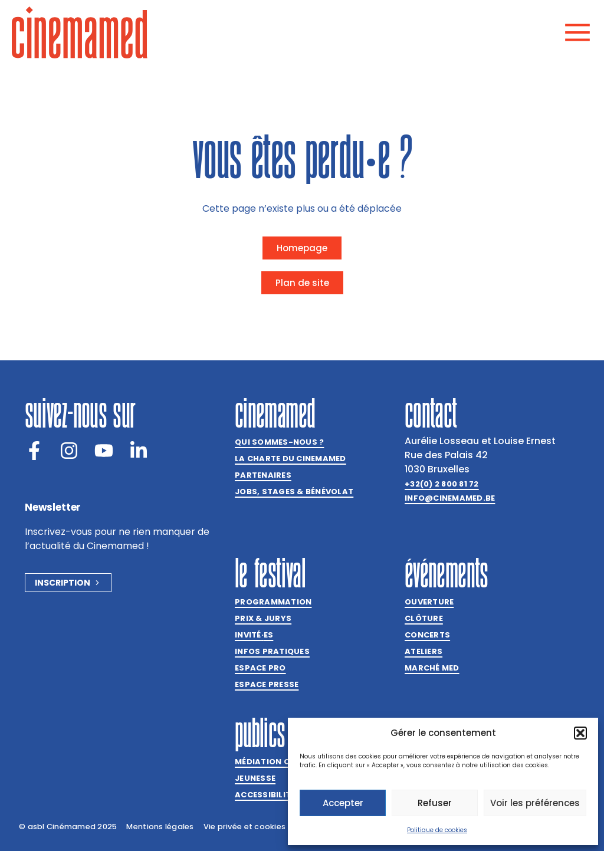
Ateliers (423, 651)
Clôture (424, 618)
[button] (580, 733)
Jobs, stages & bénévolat (294, 491)
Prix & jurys (263, 618)
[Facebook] (34, 450)
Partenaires (263, 475)
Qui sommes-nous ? (279, 442)
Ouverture (429, 601)
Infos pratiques (272, 651)
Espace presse (266, 684)
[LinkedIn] (138, 450)
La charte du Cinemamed (290, 458)
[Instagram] (69, 450)
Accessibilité (265, 794)
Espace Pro (260, 667)
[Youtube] (103, 450)
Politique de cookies (437, 830)
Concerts (427, 634)
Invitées (254, 635)
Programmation (273, 601)
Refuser (435, 803)
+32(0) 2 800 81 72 (442, 483)
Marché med (432, 667)
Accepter (343, 803)
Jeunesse (255, 778)
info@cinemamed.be (450, 498)
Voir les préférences (535, 803)
